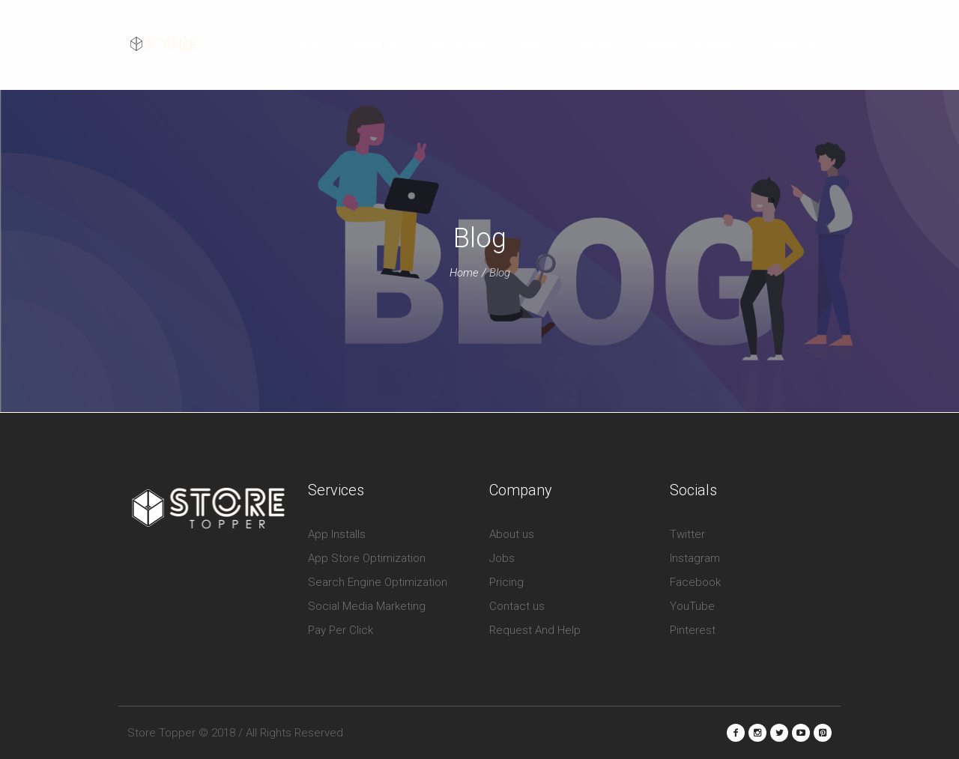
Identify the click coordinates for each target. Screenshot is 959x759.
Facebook (695, 582)
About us (511, 534)
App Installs (337, 534)
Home (464, 272)
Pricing (506, 582)
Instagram (695, 558)
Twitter (687, 534)
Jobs (502, 558)
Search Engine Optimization (377, 582)
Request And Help (535, 630)
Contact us (517, 606)
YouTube (692, 606)
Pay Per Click (340, 630)
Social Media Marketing (367, 606)
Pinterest (693, 630)
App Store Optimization (367, 558)
